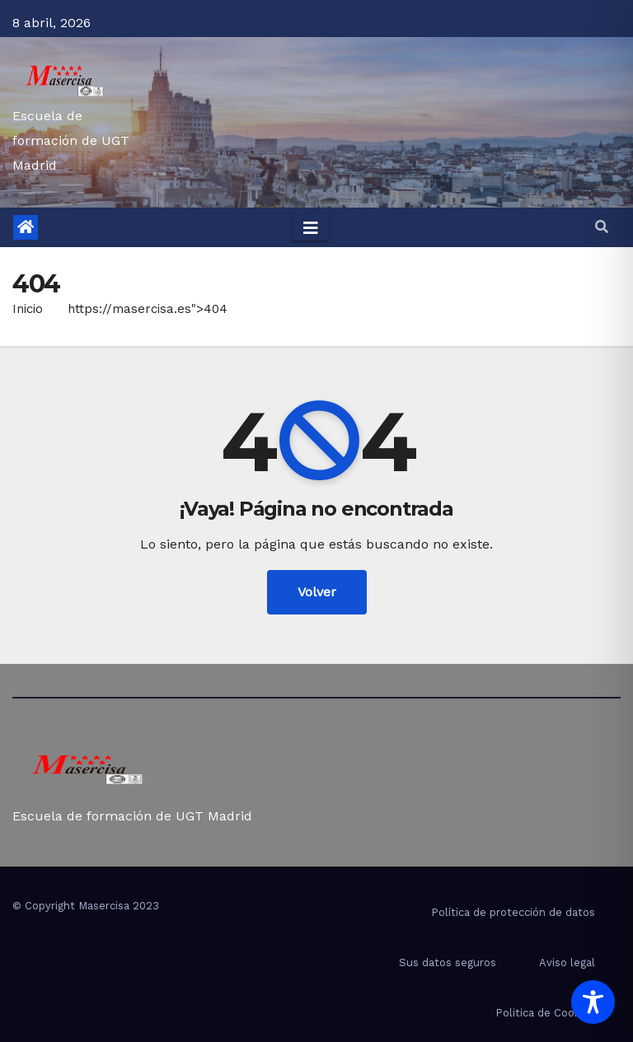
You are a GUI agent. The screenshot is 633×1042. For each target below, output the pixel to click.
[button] (602, 227)
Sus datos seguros (447, 962)
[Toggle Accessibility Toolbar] (593, 1002)
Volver (317, 592)
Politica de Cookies (545, 1013)
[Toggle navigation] (311, 227)
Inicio (27, 308)
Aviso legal (567, 962)
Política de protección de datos (513, 912)
